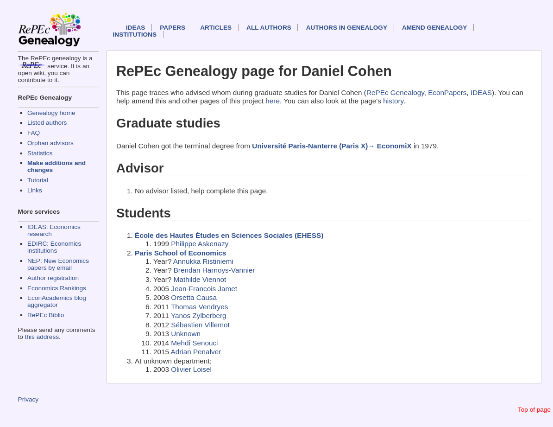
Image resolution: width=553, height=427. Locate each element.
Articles (216, 27)
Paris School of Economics (180, 253)
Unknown (186, 334)
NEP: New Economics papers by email (58, 264)
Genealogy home (51, 112)
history (393, 101)
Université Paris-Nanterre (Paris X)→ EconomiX (331, 146)
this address (42, 336)
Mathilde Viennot (200, 279)
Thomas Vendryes (199, 307)
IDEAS (135, 27)
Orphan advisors (50, 143)
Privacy (28, 399)
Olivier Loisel (191, 369)
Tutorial (37, 180)
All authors (268, 27)
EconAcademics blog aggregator (56, 301)
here (272, 101)
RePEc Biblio (45, 315)
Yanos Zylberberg (198, 315)
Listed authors (47, 122)
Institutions (135, 34)
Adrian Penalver (195, 352)
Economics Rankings (56, 288)
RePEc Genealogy (395, 92)
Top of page (534, 409)
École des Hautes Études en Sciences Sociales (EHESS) (229, 235)
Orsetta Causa (194, 297)
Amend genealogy (434, 27)
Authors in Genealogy (346, 27)
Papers (172, 27)
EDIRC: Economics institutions (54, 247)
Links (34, 190)
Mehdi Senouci (194, 343)
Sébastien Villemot (200, 325)
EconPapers (447, 92)
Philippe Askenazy (199, 244)
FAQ (33, 132)
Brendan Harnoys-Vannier (214, 270)
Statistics (39, 153)
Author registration (53, 277)
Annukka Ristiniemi (203, 261)
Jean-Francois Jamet (204, 289)
